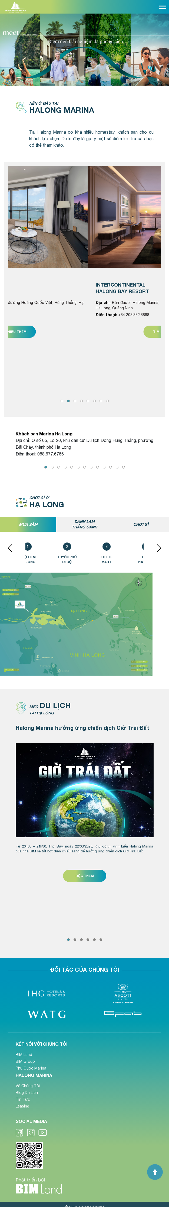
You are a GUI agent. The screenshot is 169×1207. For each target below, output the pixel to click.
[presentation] (11, 548)
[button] (62, 401)
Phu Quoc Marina (31, 1068)
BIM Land (24, 1054)
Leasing (22, 1106)
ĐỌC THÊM (84, 876)
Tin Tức (23, 1099)
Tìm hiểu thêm (79, 332)
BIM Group (25, 1061)
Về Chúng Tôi (28, 1086)
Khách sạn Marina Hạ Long (44, 433)
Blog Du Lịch (27, 1092)
